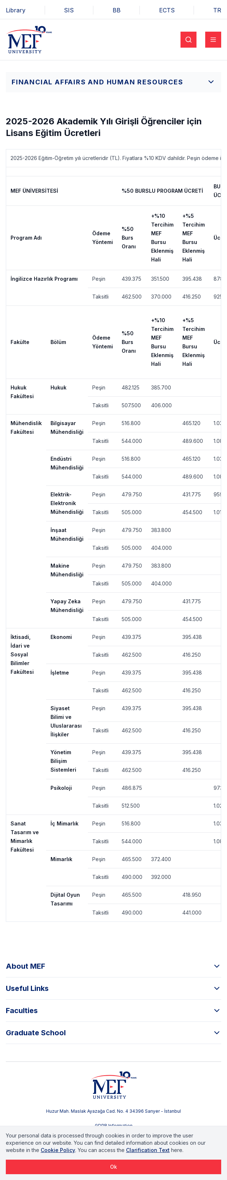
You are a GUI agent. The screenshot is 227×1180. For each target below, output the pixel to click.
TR (217, 10)
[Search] (188, 40)
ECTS (167, 10)
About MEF (113, 966)
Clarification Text (148, 1150)
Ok (113, 1167)
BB (117, 10)
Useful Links (113, 988)
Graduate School (113, 1032)
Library (15, 10)
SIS (69, 10)
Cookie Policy (58, 1150)
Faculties (113, 1010)
